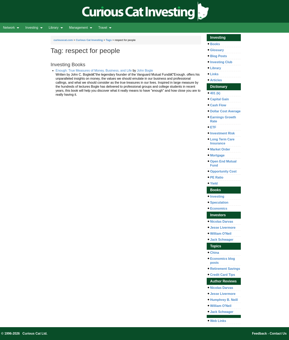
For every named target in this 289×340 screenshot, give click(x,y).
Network (11, 27)
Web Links (218, 321)
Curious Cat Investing (89, 40)
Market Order (220, 149)
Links (214, 74)
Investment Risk (222, 133)
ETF (213, 127)
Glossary (217, 50)
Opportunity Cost (223, 171)
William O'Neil (220, 233)
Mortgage (217, 155)
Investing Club (221, 62)
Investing (34, 27)
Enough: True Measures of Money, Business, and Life (94, 70)
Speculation (219, 202)
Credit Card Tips (222, 274)
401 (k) (215, 93)
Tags (109, 40)
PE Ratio (216, 177)
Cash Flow (218, 105)
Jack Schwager (221, 239)
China (214, 252)
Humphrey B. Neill (224, 299)
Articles (216, 80)
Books (215, 44)
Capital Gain (219, 99)
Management (80, 27)
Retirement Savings (225, 268)
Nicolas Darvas (221, 221)
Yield (214, 183)
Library (56, 27)
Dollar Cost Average (225, 111)
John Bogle (145, 70)
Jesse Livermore (222, 227)
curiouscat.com (63, 40)
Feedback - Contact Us (269, 333)
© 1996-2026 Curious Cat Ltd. (24, 333)
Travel (105, 27)
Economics (218, 208)
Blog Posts (218, 56)
